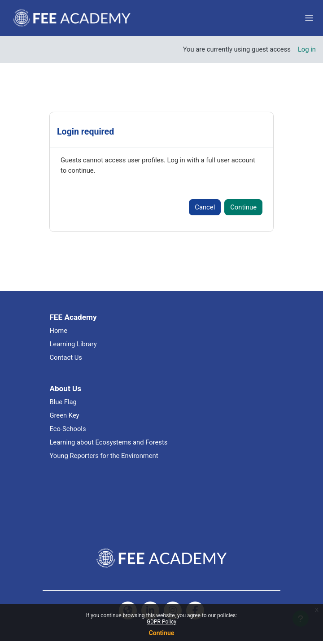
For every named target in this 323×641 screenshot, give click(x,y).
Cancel (205, 207)
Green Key (64, 415)
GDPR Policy (161, 622)
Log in (307, 49)
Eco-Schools (67, 429)
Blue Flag (63, 402)
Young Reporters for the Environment (103, 456)
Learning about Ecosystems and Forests (108, 442)
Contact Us (65, 357)
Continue (162, 633)
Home (58, 331)
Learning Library (72, 344)
